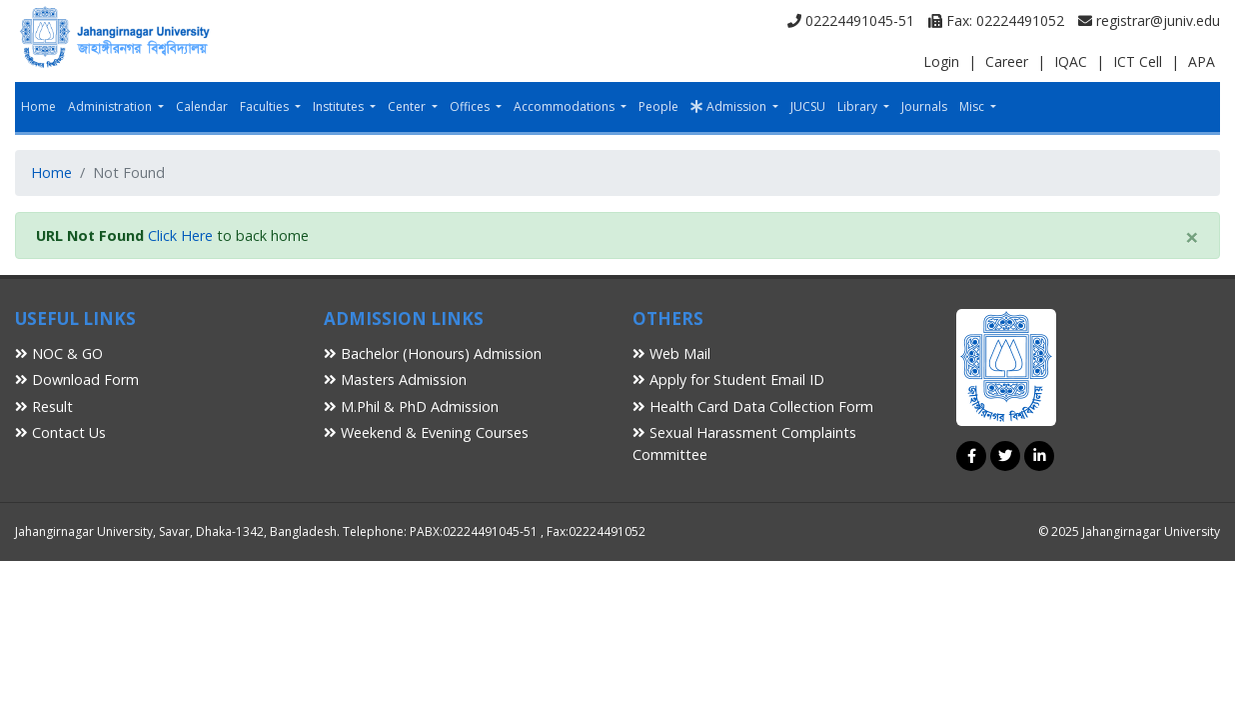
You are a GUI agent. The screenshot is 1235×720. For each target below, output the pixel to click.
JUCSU (807, 106)
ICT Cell (1137, 61)
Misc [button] (973, 106)
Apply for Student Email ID (728, 379)
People (658, 106)
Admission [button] (729, 106)
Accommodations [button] (566, 106)
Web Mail (671, 353)
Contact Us (60, 432)
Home (38, 106)
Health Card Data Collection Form (752, 406)
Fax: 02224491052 (996, 20)
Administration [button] (111, 106)
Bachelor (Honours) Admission (433, 353)
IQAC (1070, 61)
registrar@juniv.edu (1149, 20)
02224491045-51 (850, 20)
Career (1006, 61)
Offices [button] (471, 106)
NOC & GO (59, 353)
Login (941, 61)
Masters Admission (395, 379)
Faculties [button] (266, 106)
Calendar (202, 106)
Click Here (180, 235)
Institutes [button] (340, 106)
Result (44, 406)
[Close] (1192, 237)
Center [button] (408, 106)
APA (1201, 61)
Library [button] (858, 106)
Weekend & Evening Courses (426, 432)
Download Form (77, 379)
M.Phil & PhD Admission (411, 406)
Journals (924, 106)
